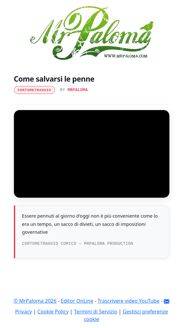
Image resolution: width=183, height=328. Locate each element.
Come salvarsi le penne (54, 79)
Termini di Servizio (95, 311)
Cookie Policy (53, 311)
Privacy (23, 311)
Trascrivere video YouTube (129, 300)
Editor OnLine (77, 300)
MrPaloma (78, 90)
